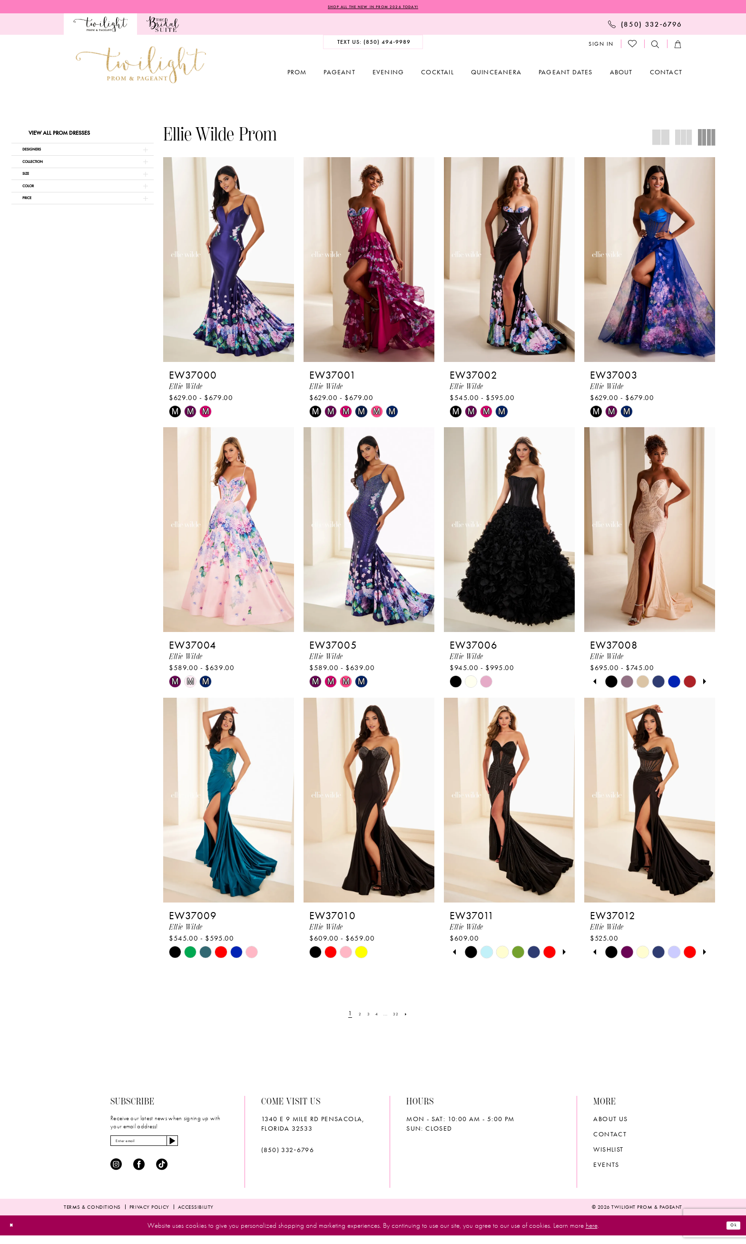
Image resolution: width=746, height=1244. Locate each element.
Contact (610, 1136)
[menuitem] (100, 27)
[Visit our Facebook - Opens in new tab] (139, 1172)
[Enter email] (163, 1146)
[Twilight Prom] (100, 27)
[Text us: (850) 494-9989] (373, 45)
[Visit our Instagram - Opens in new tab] (116, 1172)
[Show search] (655, 47)
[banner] (141, 67)
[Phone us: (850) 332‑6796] (645, 26)
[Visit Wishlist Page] (633, 47)
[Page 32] (403, 1016)
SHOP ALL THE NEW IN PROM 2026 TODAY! (373, 8)
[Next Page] (417, 1016)
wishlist (608, 1151)
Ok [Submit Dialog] (730, 1233)
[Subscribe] (208, 1146)
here (592, 1233)
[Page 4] (376, 1016)
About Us (610, 1121)
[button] (601, 46)
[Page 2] (352, 1016)
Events (606, 1167)
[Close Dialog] (15, 1233)
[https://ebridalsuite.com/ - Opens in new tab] (162, 27)
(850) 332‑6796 (287, 1152)
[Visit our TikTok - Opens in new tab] (161, 1172)
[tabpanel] (611, 684)
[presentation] (228, 262)
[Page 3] (364, 1016)
